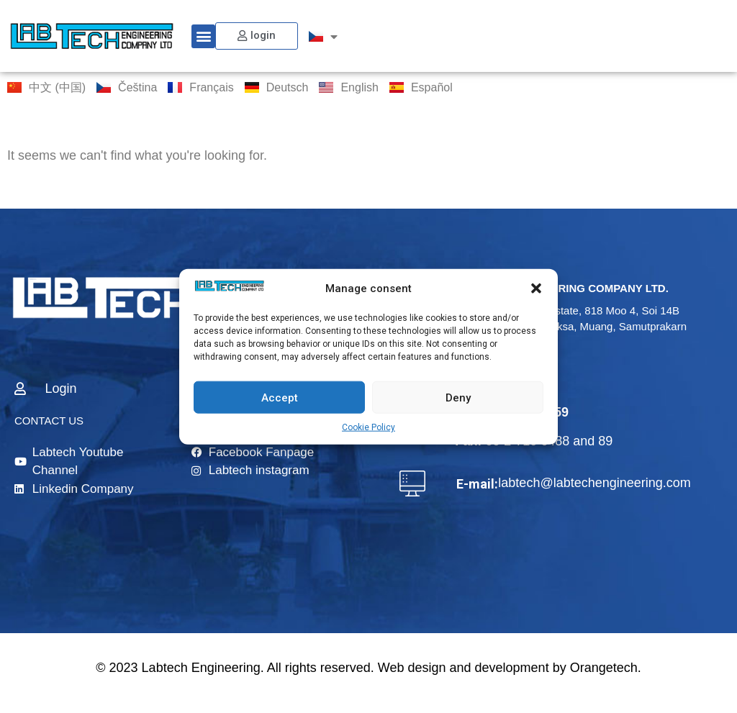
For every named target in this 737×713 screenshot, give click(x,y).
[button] (536, 288)
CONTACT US (48, 420)
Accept (279, 397)
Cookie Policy (368, 427)
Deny (458, 397)
